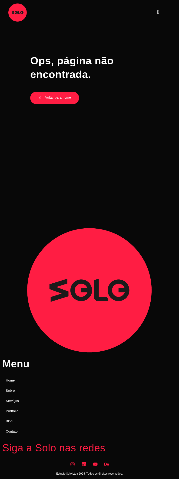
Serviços (12, 401)
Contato (12, 431)
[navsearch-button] (173, 11)
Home (10, 380)
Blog (9, 421)
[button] (158, 12)
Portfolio (12, 411)
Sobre (10, 390)
